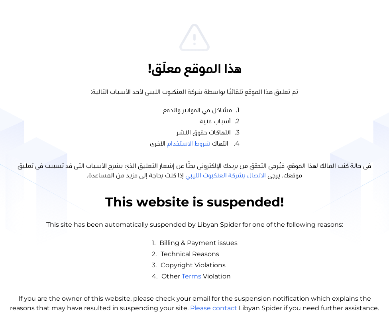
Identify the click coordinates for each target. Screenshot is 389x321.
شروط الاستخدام (188, 143)
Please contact (213, 308)
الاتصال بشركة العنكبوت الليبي (225, 175)
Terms (191, 276)
